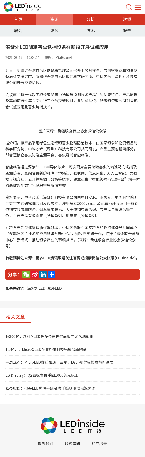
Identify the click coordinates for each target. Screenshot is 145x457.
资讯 (54, 19)
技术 (90, 30)
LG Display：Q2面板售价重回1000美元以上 (42, 375)
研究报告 (99, 443)
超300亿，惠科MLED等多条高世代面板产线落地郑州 (49, 336)
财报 (127, 19)
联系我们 (45, 443)
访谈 (54, 30)
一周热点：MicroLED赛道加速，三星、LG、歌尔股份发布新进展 (59, 362)
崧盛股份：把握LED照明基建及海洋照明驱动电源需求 (50, 388)
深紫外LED (36, 288)
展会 (18, 30)
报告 (127, 30)
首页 (18, 19)
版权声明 (72, 443)
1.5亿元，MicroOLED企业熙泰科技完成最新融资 (46, 349)
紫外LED (54, 288)
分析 (90, 19)
